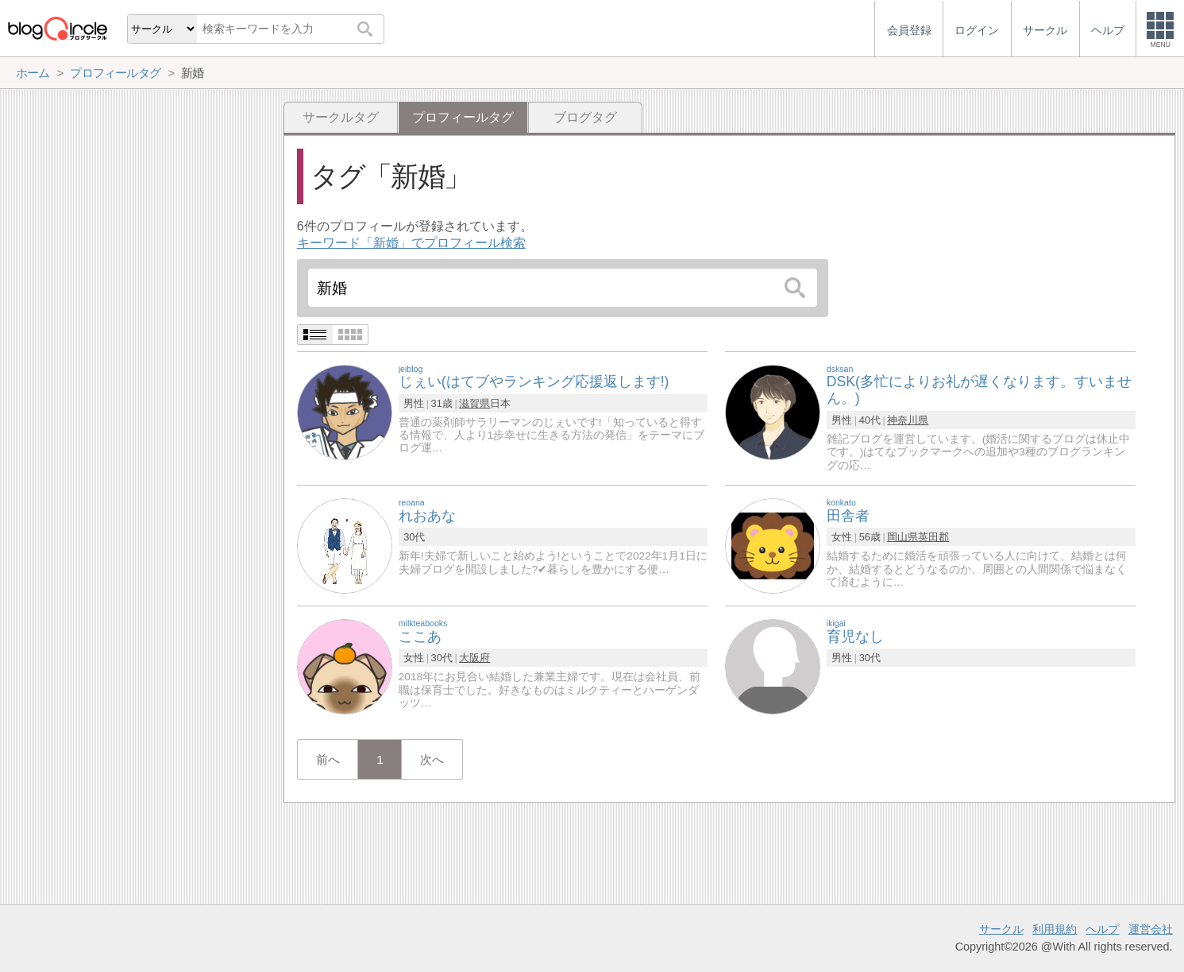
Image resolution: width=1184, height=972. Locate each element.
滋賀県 (474, 403)
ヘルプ (1102, 929)
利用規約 (1054, 929)
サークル (1001, 929)
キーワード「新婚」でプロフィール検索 (411, 243)
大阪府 (474, 658)
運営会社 (1150, 929)
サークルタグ (341, 117)
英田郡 (933, 537)
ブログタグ (585, 117)
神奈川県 (907, 420)
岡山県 (902, 537)
